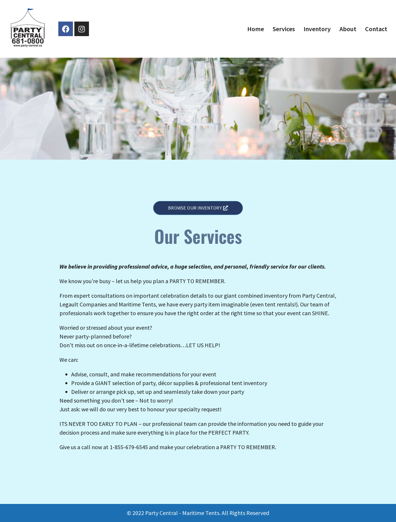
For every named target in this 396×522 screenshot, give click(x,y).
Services (284, 29)
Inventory (317, 29)
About (347, 29)
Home (255, 29)
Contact (376, 29)
